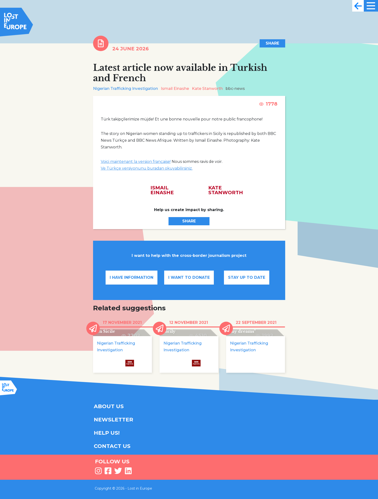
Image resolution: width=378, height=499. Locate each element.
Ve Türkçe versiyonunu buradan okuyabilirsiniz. (147, 168)
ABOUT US (109, 406)
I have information (131, 277)
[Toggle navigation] (358, 6)
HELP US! (107, 433)
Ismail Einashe (175, 88)
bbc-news (235, 88)
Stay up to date (246, 277)
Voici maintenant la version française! (136, 161)
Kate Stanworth (207, 88)
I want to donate (189, 277)
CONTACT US (112, 446)
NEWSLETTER (113, 419)
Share (272, 43)
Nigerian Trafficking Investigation (125, 88)
